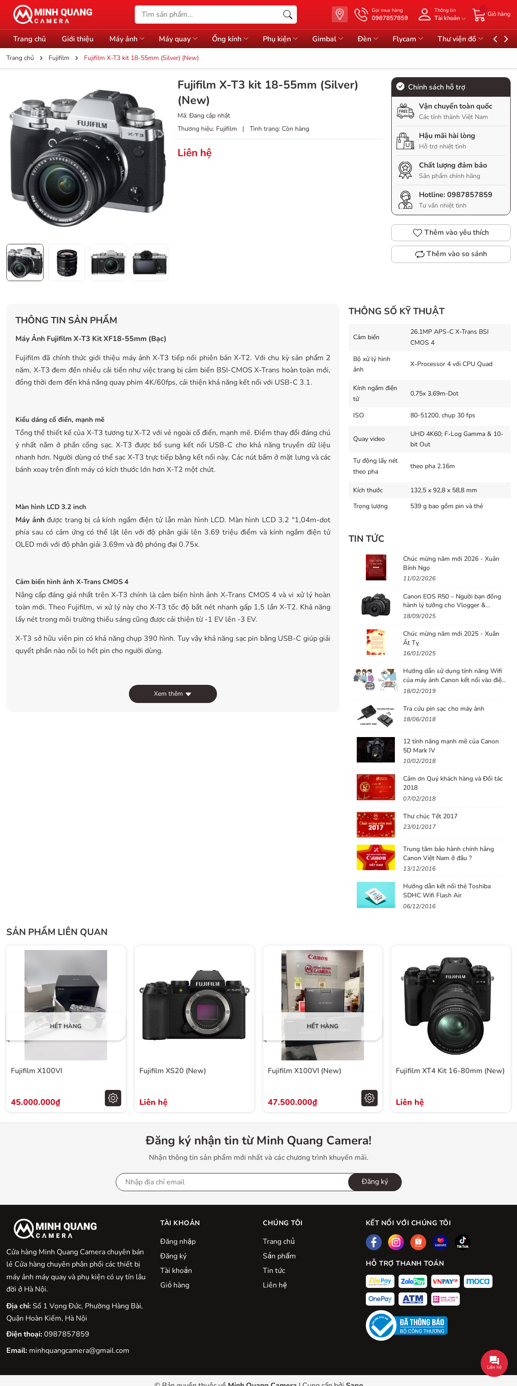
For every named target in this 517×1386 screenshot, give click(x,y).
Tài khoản (176, 1271)
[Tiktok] (463, 1242)
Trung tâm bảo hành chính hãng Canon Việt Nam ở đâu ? (448, 853)
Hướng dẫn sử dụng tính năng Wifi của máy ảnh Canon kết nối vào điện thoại (454, 680)
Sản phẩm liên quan (57, 932)
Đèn (386, 39)
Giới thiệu (80, 39)
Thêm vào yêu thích (451, 233)
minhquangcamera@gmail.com (79, 1351)
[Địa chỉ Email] (259, 1182)
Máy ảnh (132, 39)
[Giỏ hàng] (492, 14)
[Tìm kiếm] (288, 14)
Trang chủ (29, 39)
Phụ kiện (293, 39)
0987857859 (469, 195)
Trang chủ (279, 1242)
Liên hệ (274, 1285)
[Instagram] (396, 1242)
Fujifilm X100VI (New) (304, 1071)
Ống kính (241, 39)
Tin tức (366, 539)
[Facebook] (374, 1242)
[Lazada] (440, 1242)
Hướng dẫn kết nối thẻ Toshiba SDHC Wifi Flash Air (447, 891)
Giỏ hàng (174, 1285)
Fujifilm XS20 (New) (172, 1071)
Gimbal (343, 39)
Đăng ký (173, 1256)
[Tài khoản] (440, 14)
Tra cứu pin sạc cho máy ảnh (443, 708)
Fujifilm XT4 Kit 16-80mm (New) (450, 1071)
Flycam (428, 39)
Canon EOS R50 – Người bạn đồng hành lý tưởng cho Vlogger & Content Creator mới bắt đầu (452, 605)
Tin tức (274, 1271)
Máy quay (186, 39)
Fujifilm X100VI (36, 1071)
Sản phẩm (279, 1256)
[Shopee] (418, 1242)
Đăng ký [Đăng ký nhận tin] (375, 1182)
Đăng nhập (178, 1242)
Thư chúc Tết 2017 (430, 816)
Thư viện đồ (483, 39)
